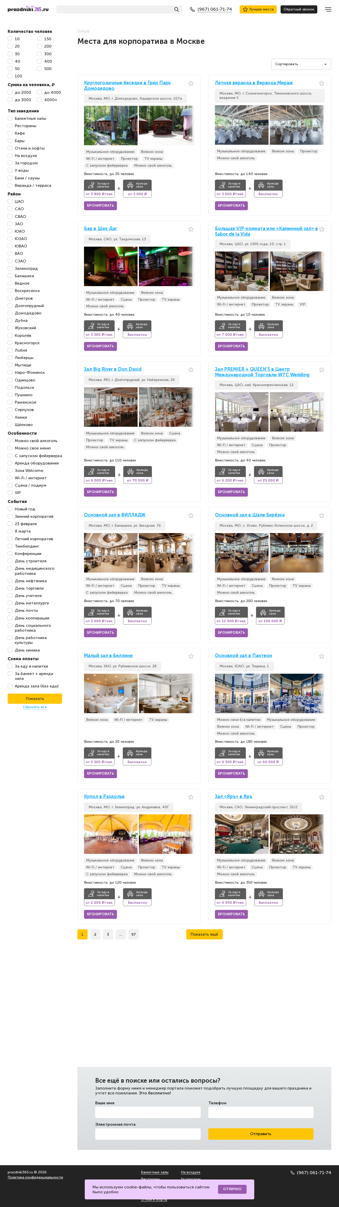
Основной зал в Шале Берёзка (250, 515)
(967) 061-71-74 (310, 1172)
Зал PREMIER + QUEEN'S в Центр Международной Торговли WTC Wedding (262, 372)
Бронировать (100, 205)
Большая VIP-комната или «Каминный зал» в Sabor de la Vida (266, 231)
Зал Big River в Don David (112, 369)
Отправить (260, 1133)
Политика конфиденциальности (35, 1177)
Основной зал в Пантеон (243, 655)
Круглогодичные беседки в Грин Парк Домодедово (127, 85)
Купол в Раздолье (104, 796)
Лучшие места (258, 9)
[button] (190, 125)
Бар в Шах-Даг (100, 228)
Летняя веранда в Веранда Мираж (254, 83)
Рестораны (150, 1179)
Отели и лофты (154, 1199)
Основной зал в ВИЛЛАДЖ (115, 515)
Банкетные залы (154, 1172)
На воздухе (190, 1172)
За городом (191, 1179)
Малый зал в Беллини (108, 655)
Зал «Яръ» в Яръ (233, 796)
